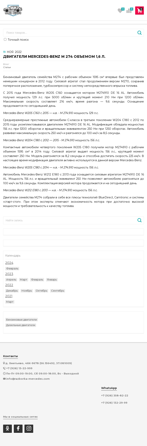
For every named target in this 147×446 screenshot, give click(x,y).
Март (23, 279)
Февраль (12, 268)
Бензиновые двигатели (21, 319)
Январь (52, 279)
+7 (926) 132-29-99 (114, 402)
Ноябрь (27, 290)
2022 (9, 285)
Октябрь (41, 290)
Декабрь (12, 290)
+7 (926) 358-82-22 (114, 395)
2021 (8, 296)
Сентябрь (57, 290)
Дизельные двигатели (20, 325)
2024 (9, 263)
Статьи (7, 66)
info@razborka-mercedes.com (28, 378)
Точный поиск (16, 39)
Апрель (11, 279)
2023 (9, 274)
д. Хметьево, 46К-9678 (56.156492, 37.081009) (38, 363)
